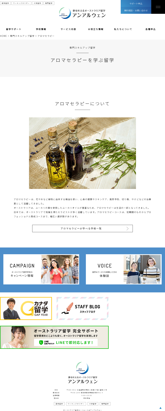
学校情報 (41, 29)
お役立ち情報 (96, 29)
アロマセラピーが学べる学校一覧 (81, 228)
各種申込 (150, 29)
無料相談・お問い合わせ (136, 10)
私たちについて (123, 29)
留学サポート (14, 29)
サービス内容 (68, 29)
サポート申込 (136, 3)
